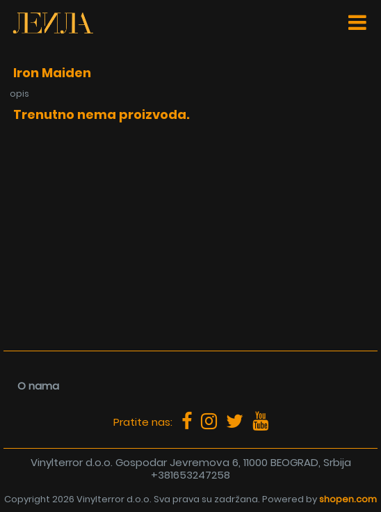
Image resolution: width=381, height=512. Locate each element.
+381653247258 (190, 474)
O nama (38, 385)
